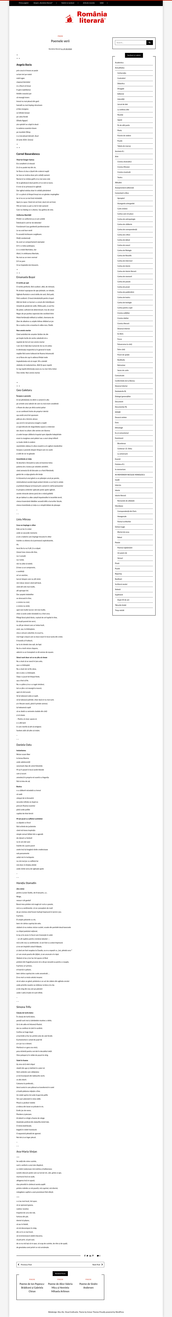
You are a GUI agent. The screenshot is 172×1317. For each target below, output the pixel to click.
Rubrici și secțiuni (68, 3)
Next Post (96, 1264)
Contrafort (121, 78)
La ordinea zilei (123, 109)
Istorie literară (120, 495)
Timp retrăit (119, 610)
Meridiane (119, 506)
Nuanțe (120, 115)
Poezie (60, 36)
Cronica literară (123, 323)
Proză (117, 563)
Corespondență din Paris (126, 511)
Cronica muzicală (123, 172)
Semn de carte (123, 370)
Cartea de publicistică (125, 292)
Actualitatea (119, 68)
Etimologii (119, 428)
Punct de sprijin (123, 355)
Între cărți (121, 349)
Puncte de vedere (124, 135)
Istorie (117, 490)
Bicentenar (121, 443)
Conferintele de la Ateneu (125, 381)
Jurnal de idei (122, 104)
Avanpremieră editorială (124, 188)
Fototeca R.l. (120, 464)
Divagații (120, 89)
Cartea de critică (123, 235)
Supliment (119, 595)
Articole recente (89, 3)
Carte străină (122, 208)
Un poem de (122, 553)
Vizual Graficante (71, 1312)
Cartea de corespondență (127, 229)
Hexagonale (122, 516)
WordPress (120, 1312)
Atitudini (118, 182)
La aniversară (122, 454)
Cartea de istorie (123, 266)
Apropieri (121, 198)
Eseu (117, 422)
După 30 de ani (123, 600)
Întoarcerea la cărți (124, 344)
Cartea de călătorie (124, 224)
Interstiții (120, 99)
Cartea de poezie (123, 281)
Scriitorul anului (121, 584)
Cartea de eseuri (123, 245)
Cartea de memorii (124, 276)
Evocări (118, 459)
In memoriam (120, 469)
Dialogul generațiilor (123, 396)
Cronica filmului (123, 167)
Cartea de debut (123, 240)
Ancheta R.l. (119, 151)
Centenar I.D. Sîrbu (124, 448)
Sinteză (118, 589)
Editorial (120, 94)
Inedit (117, 480)
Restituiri (118, 579)
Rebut (119, 537)
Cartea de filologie (124, 250)
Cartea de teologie (124, 302)
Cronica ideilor (123, 318)
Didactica (121, 83)
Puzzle (119, 141)
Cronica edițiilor (123, 313)
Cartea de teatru (123, 297)
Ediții (102, 3)
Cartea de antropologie (126, 219)
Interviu (118, 485)
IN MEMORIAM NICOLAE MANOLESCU (130, 475)
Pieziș (119, 130)
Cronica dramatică (124, 161)
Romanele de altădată (125, 501)
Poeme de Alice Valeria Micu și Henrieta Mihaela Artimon (60, 1287)
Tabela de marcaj (123, 146)
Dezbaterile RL (120, 391)
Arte (116, 156)
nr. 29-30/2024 (66, 49)
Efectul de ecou (123, 532)
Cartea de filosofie (124, 255)
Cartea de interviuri (125, 261)
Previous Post (26, 1264)
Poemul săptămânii (124, 548)
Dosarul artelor (121, 417)
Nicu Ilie (61, 1312)
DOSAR (118, 412)
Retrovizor (121, 365)
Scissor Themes (93, 1312)
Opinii (119, 120)
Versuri (120, 558)
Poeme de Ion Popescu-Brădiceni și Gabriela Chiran (32, 1287)
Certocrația (121, 73)
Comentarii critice (122, 193)
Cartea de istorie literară (126, 271)
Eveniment (119, 438)
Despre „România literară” (43, 3)
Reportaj (118, 574)
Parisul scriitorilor (124, 521)
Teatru (119, 177)
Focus (119, 339)
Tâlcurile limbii (120, 605)
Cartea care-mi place (125, 214)
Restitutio (121, 360)
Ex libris (120, 334)
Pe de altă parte (123, 125)
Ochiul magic (120, 527)
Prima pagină (23, 3)
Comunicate (119, 375)
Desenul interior (123, 328)
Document (119, 401)
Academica (119, 62)
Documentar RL (121, 407)
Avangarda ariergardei (126, 203)
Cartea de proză (123, 287)
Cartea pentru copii (124, 308)
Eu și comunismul (122, 433)
